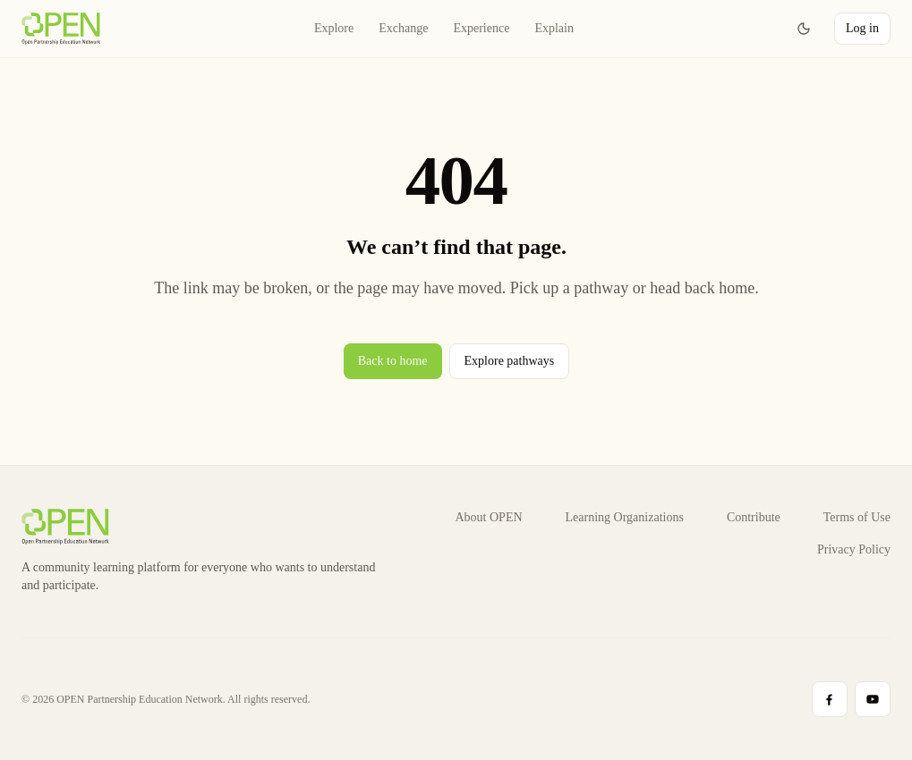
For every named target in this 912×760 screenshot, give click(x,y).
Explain (554, 31)
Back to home (392, 360)
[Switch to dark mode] (804, 29)
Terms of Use (857, 517)
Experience (481, 31)
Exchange (403, 31)
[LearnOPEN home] (60, 29)
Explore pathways (509, 360)
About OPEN (489, 517)
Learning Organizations (625, 517)
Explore (334, 31)
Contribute (753, 517)
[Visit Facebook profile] (830, 699)
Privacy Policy (854, 549)
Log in (862, 28)
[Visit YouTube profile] (873, 699)
